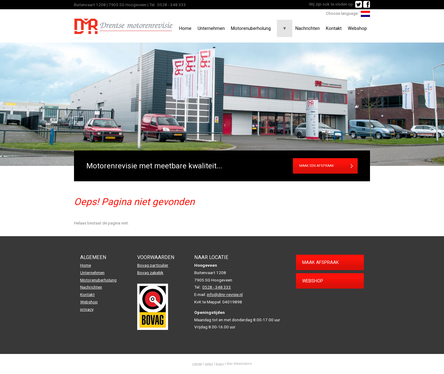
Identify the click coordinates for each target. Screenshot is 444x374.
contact (209, 363)
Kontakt (334, 28)
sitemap (197, 363)
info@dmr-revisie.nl (225, 294)
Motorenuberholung (251, 28)
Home (185, 28)
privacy (86, 309)
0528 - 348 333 (171, 4)
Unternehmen (211, 28)
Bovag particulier (152, 265)
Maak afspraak (320, 262)
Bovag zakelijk (150, 272)
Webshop (357, 28)
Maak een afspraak (316, 166)
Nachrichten (307, 28)
